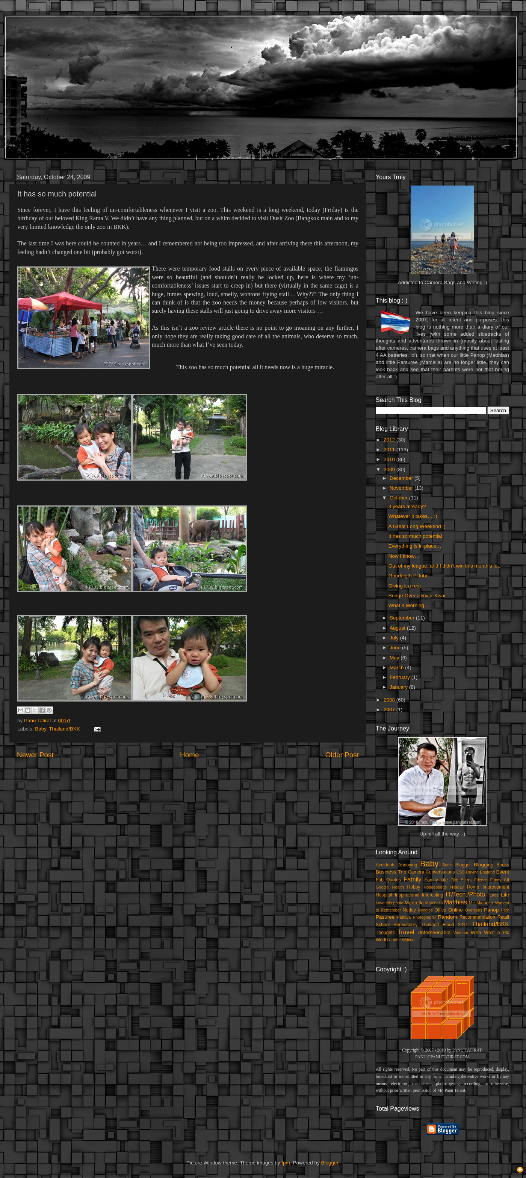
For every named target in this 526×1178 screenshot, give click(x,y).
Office (440, 910)
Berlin (447, 865)
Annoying (407, 865)
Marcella (414, 903)
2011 (390, 449)
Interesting (432, 895)
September (403, 618)
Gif (506, 880)
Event (502, 872)
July (395, 638)
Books (502, 865)
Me (472, 903)
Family (413, 879)
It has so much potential (415, 536)
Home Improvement (488, 887)
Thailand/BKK (64, 729)
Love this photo (390, 903)
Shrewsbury (405, 924)
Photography (424, 917)
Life (505, 895)
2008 (390, 700)
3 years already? (407, 506)
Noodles (425, 910)
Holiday (457, 887)
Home (189, 755)
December (402, 478)
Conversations (440, 872)
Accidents (386, 865)
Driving (472, 872)
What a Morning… (408, 605)
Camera (416, 872)
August (398, 628)
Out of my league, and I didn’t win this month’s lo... (445, 566)
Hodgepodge (435, 887)
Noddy (409, 910)
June (396, 647)
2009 (390, 469)
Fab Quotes (388, 880)
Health (398, 887)
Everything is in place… (414, 546)
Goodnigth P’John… (411, 575)
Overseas (473, 910)
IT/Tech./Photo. (466, 894)
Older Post (342, 755)
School (383, 924)
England (487, 872)
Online (455, 910)
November (402, 488)
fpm (285, 1163)
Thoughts (385, 932)
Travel (406, 931)
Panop (491, 910)
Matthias (455, 902)
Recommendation (477, 917)
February (400, 677)
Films (466, 880)
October (399, 498)
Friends (481, 880)
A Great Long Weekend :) (417, 526)
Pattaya (404, 917)
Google (382, 887)
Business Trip (391, 872)
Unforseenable (433, 932)
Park (505, 910)
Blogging (484, 865)
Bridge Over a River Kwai (417, 595)
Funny (496, 880)
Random (447, 917)
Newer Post (35, 755)
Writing (408, 940)
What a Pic (496, 932)
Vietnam (460, 932)
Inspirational (407, 895)
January (399, 687)
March (397, 667)
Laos (494, 895)
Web (476, 932)
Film (454, 880)
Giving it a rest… (407, 586)
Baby (40, 729)
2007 (390, 709)
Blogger (463, 865)
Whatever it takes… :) (412, 516)
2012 (390, 440)
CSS (460, 872)
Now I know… (404, 556)
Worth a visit (388, 939)
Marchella (434, 903)
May (395, 658)
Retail (503, 917)
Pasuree (385, 917)
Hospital (384, 895)
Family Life (436, 880)
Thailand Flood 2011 (445, 924)
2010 (390, 459)
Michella (484, 903)
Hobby (413, 887)
